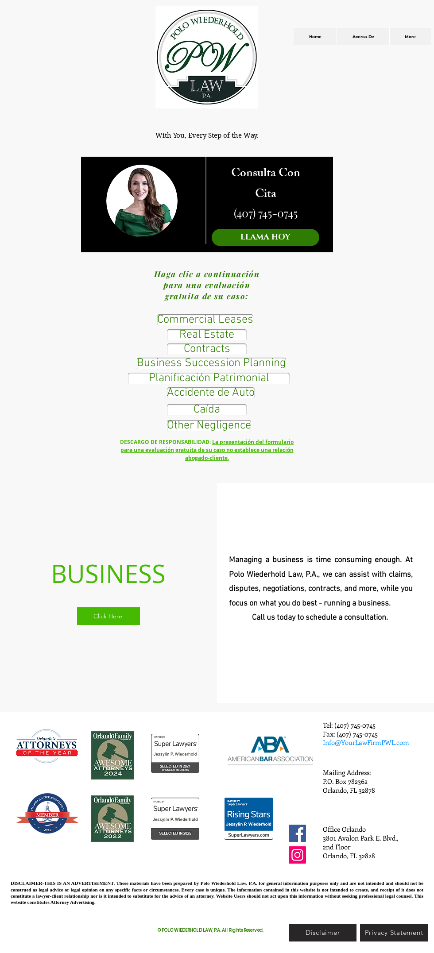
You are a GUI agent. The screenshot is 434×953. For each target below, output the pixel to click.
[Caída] (207, 410)
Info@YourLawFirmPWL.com (366, 742)
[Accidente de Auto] (211, 393)
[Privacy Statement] (394, 932)
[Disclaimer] (322, 932)
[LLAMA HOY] (265, 237)
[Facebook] (297, 833)
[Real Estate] (207, 335)
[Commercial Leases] (205, 320)
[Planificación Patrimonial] (209, 378)
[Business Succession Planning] (211, 363)
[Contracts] (207, 349)
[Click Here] (108, 616)
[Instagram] (297, 855)
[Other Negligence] (209, 426)
